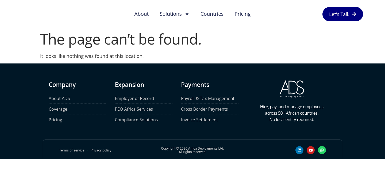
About (141, 13)
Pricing (242, 13)
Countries (212, 13)
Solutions (175, 14)
